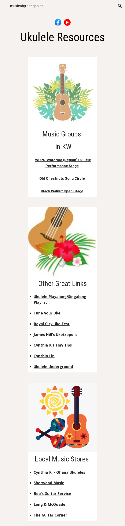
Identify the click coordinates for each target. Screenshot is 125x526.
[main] (62, 37)
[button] (5, 6)
